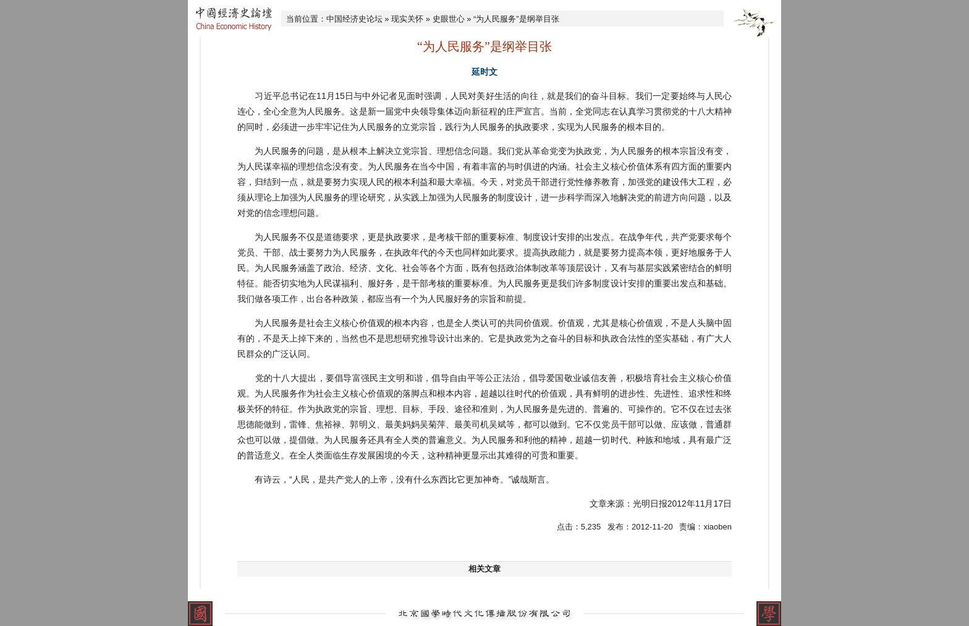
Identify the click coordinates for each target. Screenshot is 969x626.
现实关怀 (407, 19)
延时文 (484, 72)
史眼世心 (449, 19)
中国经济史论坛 (354, 19)
